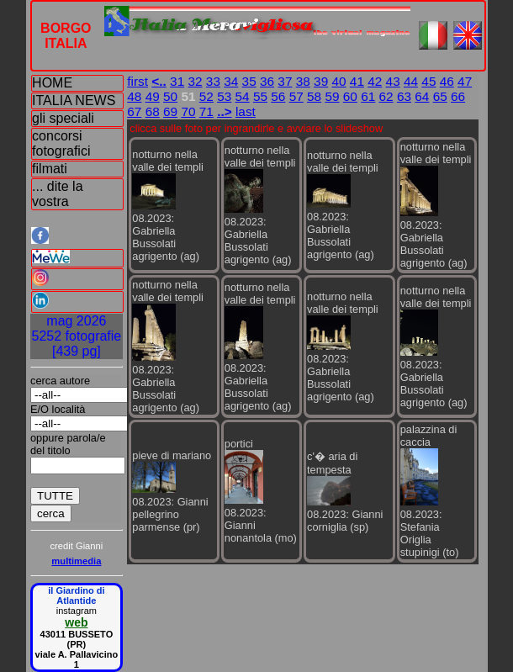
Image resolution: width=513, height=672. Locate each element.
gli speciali (63, 118)
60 (350, 96)
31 (177, 81)
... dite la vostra (57, 194)
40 (338, 81)
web (76, 622)
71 (206, 111)
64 (422, 96)
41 (357, 81)
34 (231, 81)
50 (170, 96)
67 (134, 111)
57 (296, 96)
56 (278, 96)
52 (206, 96)
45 (428, 81)
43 (393, 81)
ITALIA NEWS (73, 100)
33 (213, 81)
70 (188, 111)
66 (458, 96)
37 (285, 81)
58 (314, 96)
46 (447, 81)
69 (170, 111)
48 (134, 96)
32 (195, 81)
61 (368, 96)
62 (386, 96)
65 (440, 96)
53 (224, 96)
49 (152, 96)
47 (464, 81)
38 (303, 81)
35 (249, 81)
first (137, 81)
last (245, 111)
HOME (52, 83)
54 (242, 96)
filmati (49, 168)
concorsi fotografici (61, 143)
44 (411, 81)
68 (152, 111)
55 (260, 96)
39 (321, 81)
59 (332, 96)
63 (404, 96)
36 (267, 81)
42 (375, 81)
